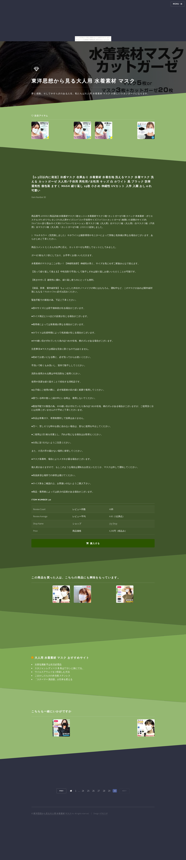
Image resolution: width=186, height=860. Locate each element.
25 (88, 790)
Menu (176, 4)
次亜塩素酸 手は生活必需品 (48, 664)
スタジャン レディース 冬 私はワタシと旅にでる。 (59, 668)
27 (99, 790)
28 (104, 790)
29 (109, 790)
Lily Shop (113, 523)
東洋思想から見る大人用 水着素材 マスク (52, 813)
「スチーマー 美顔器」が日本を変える (53, 679)
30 (115, 790)
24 (83, 790)
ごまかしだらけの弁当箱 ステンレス (52, 675)
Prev (61, 791)
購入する (95, 543)
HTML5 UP (104, 813)
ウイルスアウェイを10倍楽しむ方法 (52, 671)
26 (93, 790)
